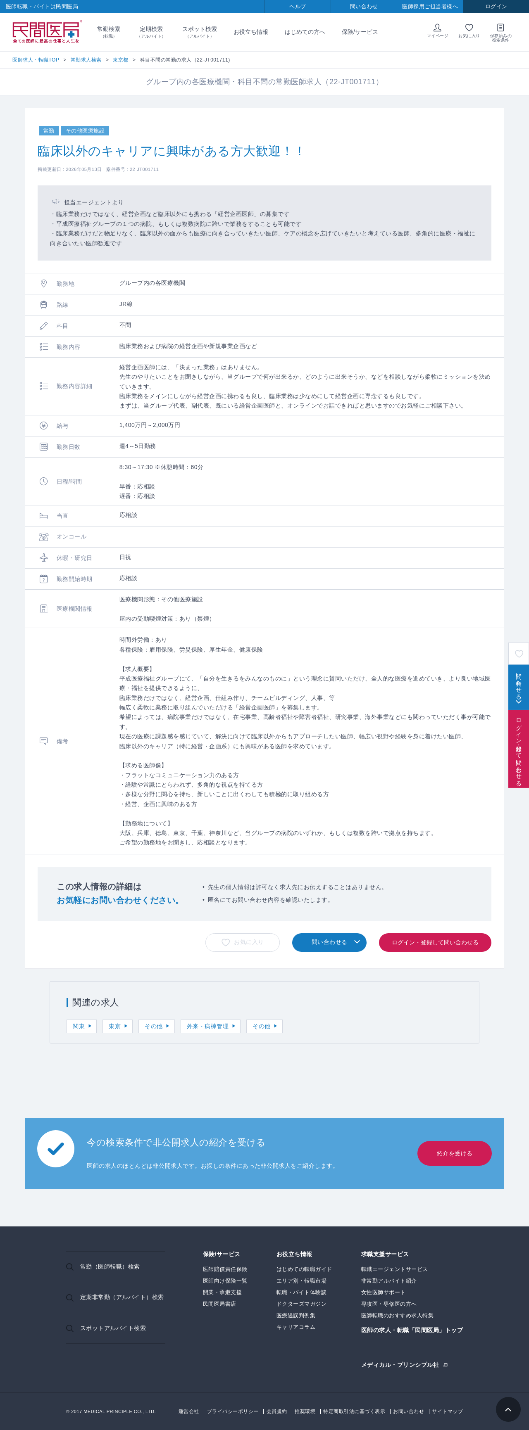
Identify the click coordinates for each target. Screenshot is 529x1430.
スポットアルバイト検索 (113, 1328)
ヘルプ (297, 6)
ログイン (496, 6)
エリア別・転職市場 (301, 1281)
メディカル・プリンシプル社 (400, 1364)
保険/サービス (360, 31)
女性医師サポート (383, 1292)
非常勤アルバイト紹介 (389, 1281)
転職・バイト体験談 (301, 1292)
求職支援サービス (385, 1254)
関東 (79, 1026)
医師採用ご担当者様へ (430, 6)
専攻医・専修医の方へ (389, 1304)
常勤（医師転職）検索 (110, 1266)
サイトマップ (447, 1411)
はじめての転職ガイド (304, 1269)
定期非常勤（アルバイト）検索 (122, 1297)
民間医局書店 (219, 1304)
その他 (154, 1026)
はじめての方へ (305, 31)
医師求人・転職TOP (35, 60)
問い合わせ (364, 6)
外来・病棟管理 (208, 1026)
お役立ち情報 (251, 31)
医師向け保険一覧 (225, 1281)
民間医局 (47, 32)
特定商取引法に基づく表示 (354, 1411)
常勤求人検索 (86, 60)
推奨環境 (305, 1411)
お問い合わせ (408, 1411)
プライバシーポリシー (233, 1411)
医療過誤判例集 (296, 1315)
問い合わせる (518, 683)
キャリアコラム (296, 1327)
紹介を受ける (455, 1153)
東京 (115, 1026)
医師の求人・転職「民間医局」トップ (412, 1330)
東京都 (121, 60)
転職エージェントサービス (394, 1269)
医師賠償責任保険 (225, 1269)
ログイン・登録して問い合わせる (518, 748)
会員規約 (277, 1411)
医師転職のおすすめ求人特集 (397, 1315)
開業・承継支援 (222, 1292)
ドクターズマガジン (301, 1304)
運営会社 (189, 1411)
